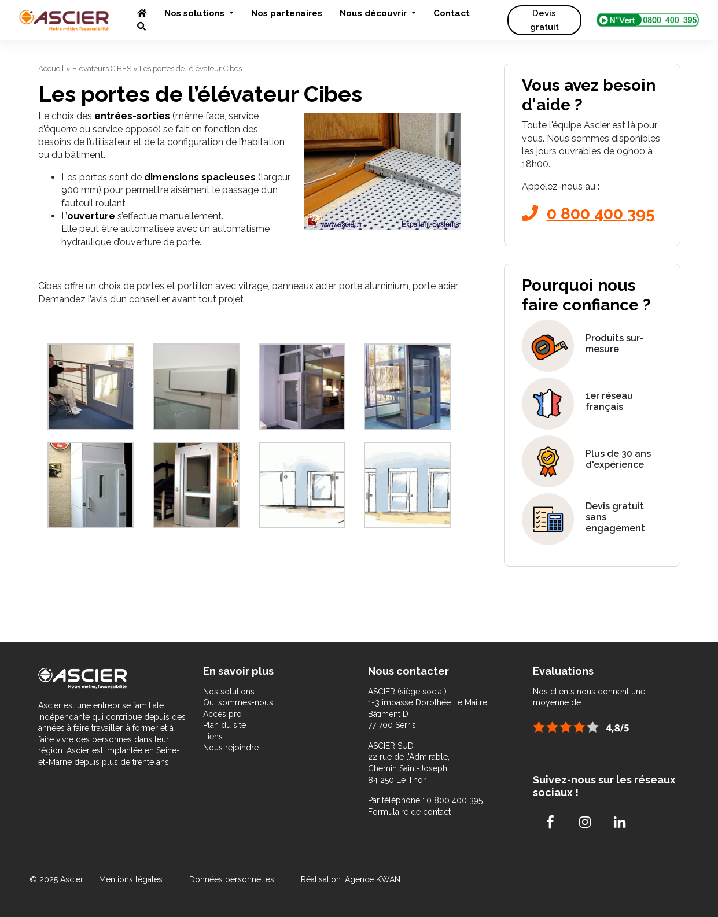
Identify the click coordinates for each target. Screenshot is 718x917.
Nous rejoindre (231, 747)
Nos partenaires (286, 13)
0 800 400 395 (588, 213)
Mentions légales (132, 879)
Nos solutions (195, 13)
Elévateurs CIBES (101, 68)
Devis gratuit (544, 20)
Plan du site (224, 725)
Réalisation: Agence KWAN (350, 879)
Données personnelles (231, 879)
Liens (213, 736)
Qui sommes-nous (238, 702)
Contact (451, 13)
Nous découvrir (374, 13)
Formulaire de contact (409, 811)
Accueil (51, 68)
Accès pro (222, 714)
